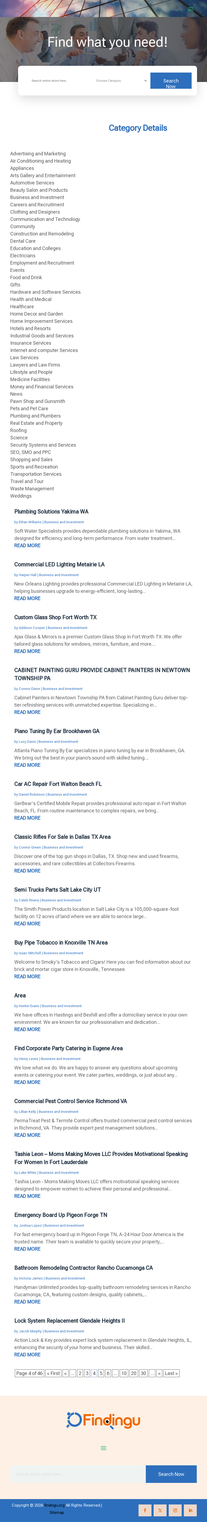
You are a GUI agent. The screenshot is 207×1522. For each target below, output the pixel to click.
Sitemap (57, 1512)
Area (20, 995)
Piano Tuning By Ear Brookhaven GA (56, 731)
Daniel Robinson (32, 794)
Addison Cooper (32, 628)
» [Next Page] (159, 1373)
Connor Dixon (29, 689)
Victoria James (31, 1278)
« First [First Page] (53, 1373)
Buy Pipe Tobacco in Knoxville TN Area (61, 942)
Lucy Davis (27, 742)
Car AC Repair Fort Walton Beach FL (58, 784)
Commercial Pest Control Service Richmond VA (70, 1101)
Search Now (171, 83)
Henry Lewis (28, 1059)
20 (133, 1373)
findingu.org (54, 1505)
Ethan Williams (30, 522)
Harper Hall (27, 575)
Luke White (27, 1173)
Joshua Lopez (30, 1225)
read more (27, 545)
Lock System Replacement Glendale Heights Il (69, 1321)
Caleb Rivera (29, 900)
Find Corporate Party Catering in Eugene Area (68, 1048)
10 (124, 1373)
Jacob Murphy (30, 1331)
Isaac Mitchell (30, 953)
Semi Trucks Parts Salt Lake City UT (57, 890)
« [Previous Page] (65, 1373)
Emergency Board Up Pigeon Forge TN (60, 1215)
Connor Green (30, 847)
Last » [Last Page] (171, 1373)
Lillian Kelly (27, 1112)
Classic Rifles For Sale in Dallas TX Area (62, 837)
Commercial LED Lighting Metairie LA (59, 564)
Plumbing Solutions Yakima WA (51, 511)
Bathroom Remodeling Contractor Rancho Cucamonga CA (83, 1268)
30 (143, 1373)
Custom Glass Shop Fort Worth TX (55, 617)
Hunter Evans (29, 1006)
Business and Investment (64, 522)
